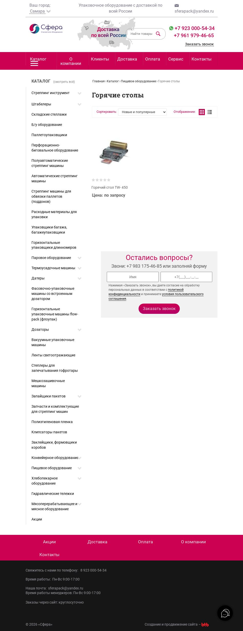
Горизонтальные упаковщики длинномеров (53, 245)
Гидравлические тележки (52, 494)
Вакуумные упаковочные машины (52, 342)
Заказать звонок (199, 44)
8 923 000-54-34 (93, 570)
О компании (70, 61)
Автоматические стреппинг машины (54, 178)
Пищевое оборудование (51, 468)
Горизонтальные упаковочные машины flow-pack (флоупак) (54, 314)
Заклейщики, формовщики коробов (54, 444)
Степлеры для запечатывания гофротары (54, 368)
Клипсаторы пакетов (49, 432)
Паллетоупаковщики (49, 135)
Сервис (175, 59)
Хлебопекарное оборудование (44, 480)
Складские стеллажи (49, 114)
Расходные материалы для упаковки (54, 214)
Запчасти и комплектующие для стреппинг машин (55, 409)
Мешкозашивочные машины (48, 383)
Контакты (202, 59)
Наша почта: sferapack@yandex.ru (54, 588)
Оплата (152, 59)
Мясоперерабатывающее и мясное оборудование (54, 506)
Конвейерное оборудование (54, 458)
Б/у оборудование (46, 125)
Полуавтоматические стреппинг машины (49, 163)
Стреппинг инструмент (50, 93)
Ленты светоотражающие (53, 355)
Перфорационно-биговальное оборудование (54, 147)
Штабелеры (41, 104)
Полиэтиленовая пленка (52, 422)
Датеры (38, 278)
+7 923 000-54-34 (194, 28)
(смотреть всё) (64, 82)
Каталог (38, 60)
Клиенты (100, 59)
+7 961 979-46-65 (194, 35)
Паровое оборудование (51, 258)
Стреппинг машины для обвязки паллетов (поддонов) (51, 196)
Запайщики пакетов (48, 396)
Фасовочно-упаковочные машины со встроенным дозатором (52, 293)
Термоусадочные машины (53, 268)
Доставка (127, 59)
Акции (36, 519)
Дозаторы (40, 329)
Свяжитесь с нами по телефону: (53, 570)
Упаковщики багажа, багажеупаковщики (49, 229)
